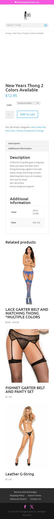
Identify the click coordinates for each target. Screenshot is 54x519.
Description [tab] (14, 143)
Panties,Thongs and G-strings (30, 130)
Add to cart (27, 114)
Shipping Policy (17, 495)
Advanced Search (18, 499)
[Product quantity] (9, 115)
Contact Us (35, 499)
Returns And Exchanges (25, 492)
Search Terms (34, 495)
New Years (10, 130)
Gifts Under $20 (38, 127)
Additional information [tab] (20, 148)
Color (9, 105)
